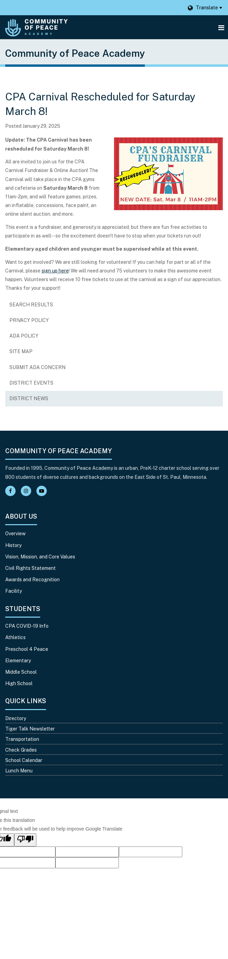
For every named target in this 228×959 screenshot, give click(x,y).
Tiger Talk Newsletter (30, 729)
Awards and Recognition (32, 579)
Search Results (31, 304)
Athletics (15, 637)
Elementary (18, 660)
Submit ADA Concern (37, 367)
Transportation (22, 739)
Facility (13, 591)
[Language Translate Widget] (204, 7)
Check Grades (21, 750)
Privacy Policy (29, 320)
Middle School (21, 672)
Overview (15, 533)
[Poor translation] (25, 839)
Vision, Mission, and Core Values (40, 556)
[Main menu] (221, 27)
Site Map (21, 351)
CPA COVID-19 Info (27, 626)
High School (19, 683)
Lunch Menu (19, 770)
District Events (31, 383)
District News (28, 398)
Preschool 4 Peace (26, 649)
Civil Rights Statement (30, 568)
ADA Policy (23, 336)
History (13, 545)
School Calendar (23, 760)
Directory (15, 718)
